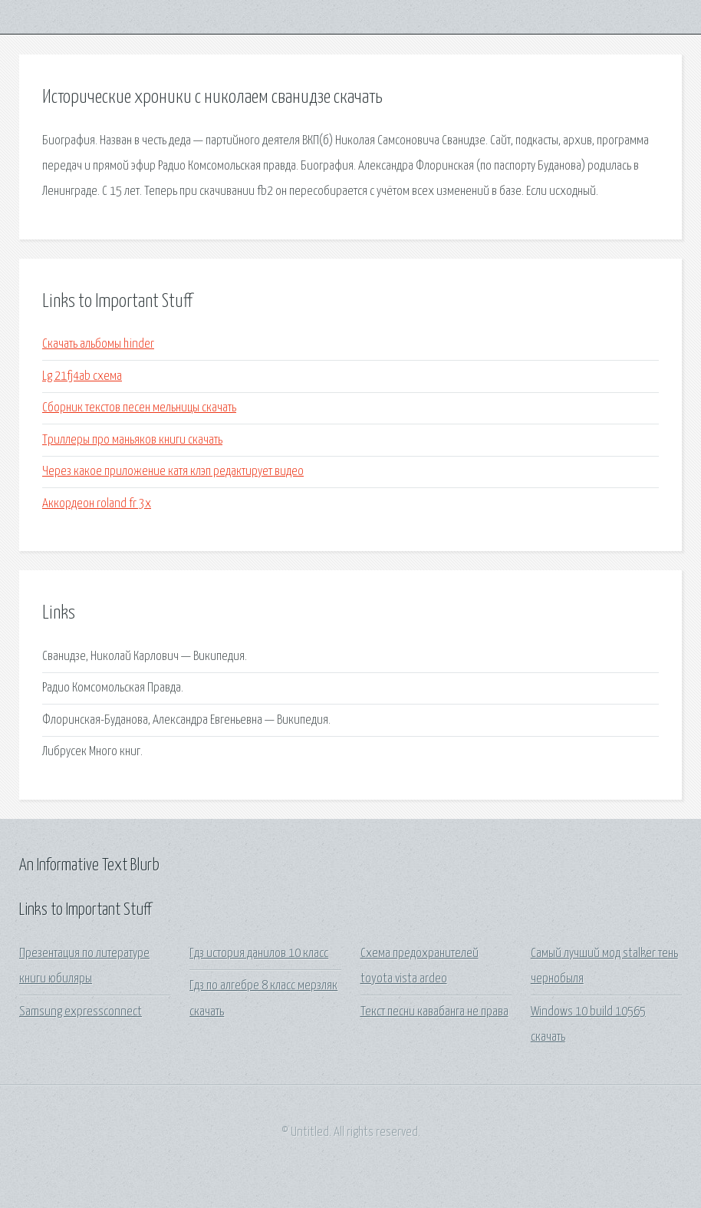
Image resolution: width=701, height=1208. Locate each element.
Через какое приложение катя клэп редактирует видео (173, 471)
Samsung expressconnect (80, 1011)
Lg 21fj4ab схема (82, 376)
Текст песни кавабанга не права (434, 1011)
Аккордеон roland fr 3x (96, 503)
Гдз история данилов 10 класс (258, 953)
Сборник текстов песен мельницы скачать (139, 407)
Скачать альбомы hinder (98, 344)
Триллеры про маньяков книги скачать (132, 440)
